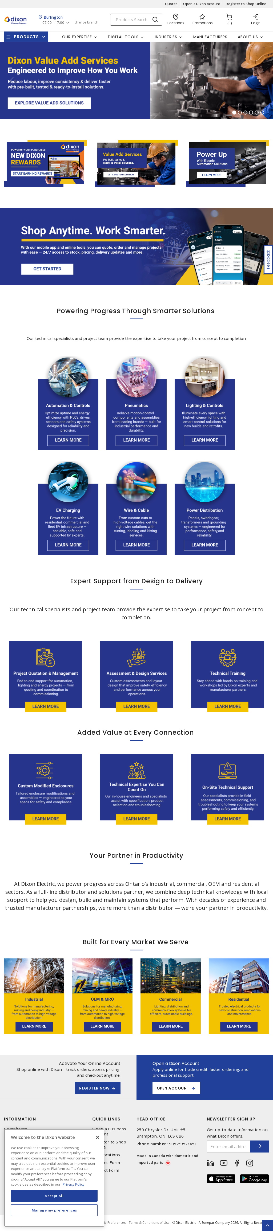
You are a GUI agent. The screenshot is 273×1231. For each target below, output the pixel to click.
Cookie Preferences (110, 1223)
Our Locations (106, 1154)
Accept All (54, 1195)
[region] (54, 1178)
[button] (11, 80)
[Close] (97, 1137)
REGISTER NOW (93, 1088)
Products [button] (26, 37)
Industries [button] (166, 37)
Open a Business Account (109, 1131)
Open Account (174, 1088)
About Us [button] (248, 37)
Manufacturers (210, 37)
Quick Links (106, 1119)
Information (20, 1119)
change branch (88, 22)
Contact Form (105, 1170)
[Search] (136, 20)
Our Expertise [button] (77, 37)
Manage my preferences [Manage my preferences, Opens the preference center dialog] (54, 1210)
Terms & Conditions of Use (149, 1223)
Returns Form (106, 1162)
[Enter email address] (225, 1146)
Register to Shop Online (246, 3)
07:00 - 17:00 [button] (54, 22)
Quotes (171, 3)
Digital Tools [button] (123, 37)
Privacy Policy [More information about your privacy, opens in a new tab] (74, 1184)
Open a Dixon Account (201, 3)
